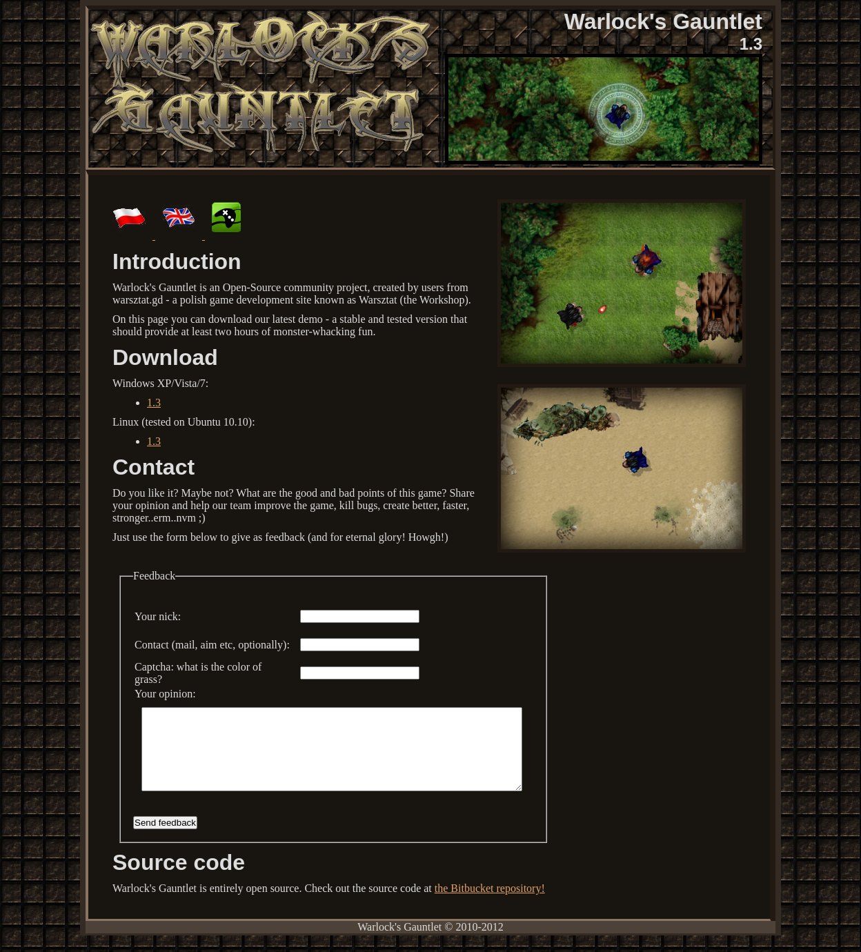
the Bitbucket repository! (490, 905)
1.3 (154, 402)
